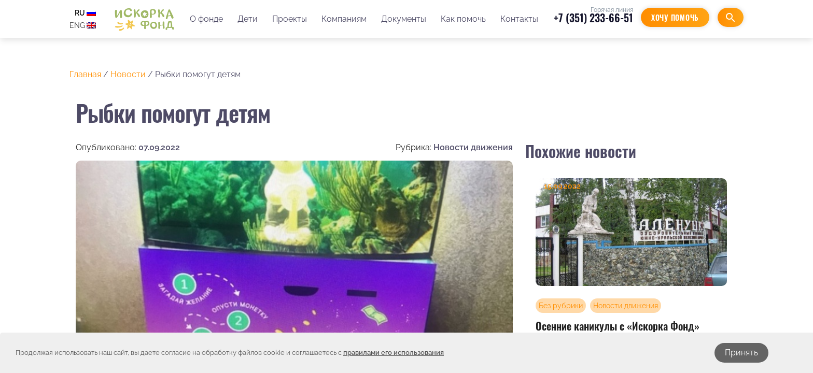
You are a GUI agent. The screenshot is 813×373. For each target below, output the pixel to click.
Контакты (519, 19)
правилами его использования (393, 352)
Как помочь (463, 19)
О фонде (206, 19)
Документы (403, 19)
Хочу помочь (675, 17)
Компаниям (344, 19)
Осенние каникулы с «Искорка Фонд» (617, 326)
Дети (247, 19)
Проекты (289, 19)
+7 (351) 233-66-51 (593, 17)
